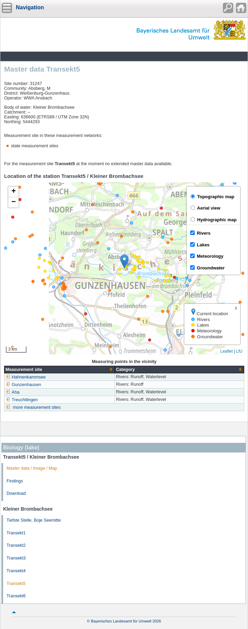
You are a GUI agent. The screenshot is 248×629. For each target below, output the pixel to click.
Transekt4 (16, 570)
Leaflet (226, 351)
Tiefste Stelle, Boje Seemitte (34, 520)
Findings (15, 481)
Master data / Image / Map (32, 468)
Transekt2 (16, 545)
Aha (12, 392)
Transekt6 (16, 596)
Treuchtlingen (22, 399)
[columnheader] (59, 369)
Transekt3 (16, 558)
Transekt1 (16, 533)
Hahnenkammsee (26, 377)
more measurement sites (37, 407)
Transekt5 (16, 583)
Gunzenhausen (23, 384)
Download (16, 493)
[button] (124, 261)
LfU (239, 351)
